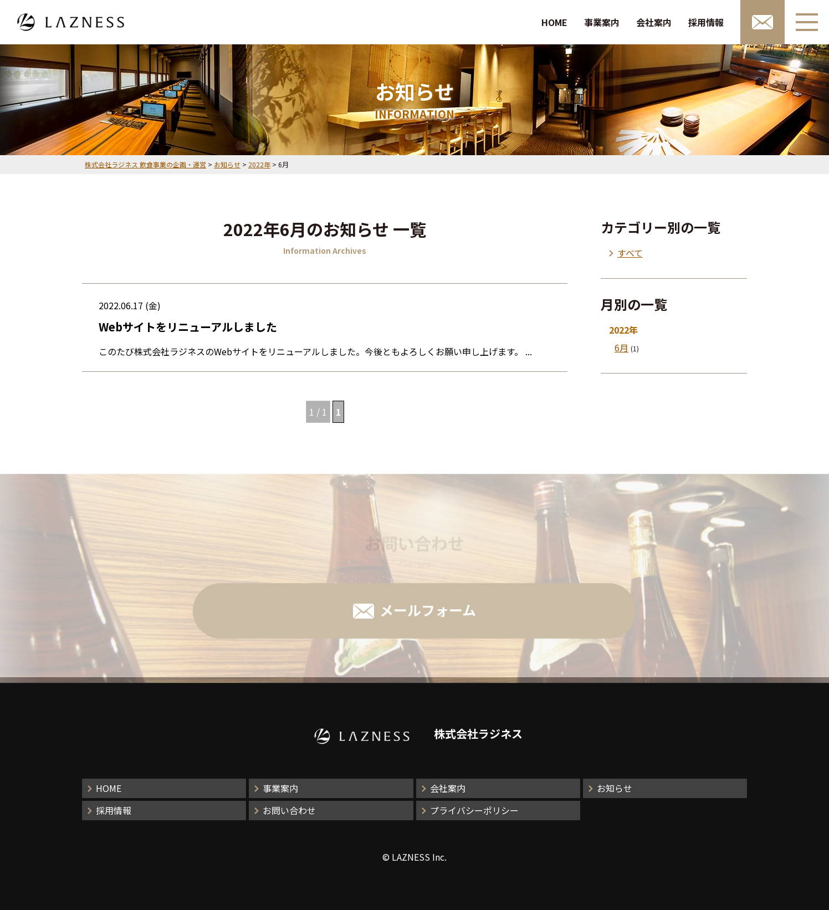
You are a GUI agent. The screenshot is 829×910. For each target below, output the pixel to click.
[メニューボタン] (807, 22)
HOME (554, 22)
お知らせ (614, 788)
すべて (630, 252)
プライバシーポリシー (474, 810)
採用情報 (706, 22)
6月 (621, 347)
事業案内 (602, 22)
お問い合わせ (289, 810)
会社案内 (654, 22)
